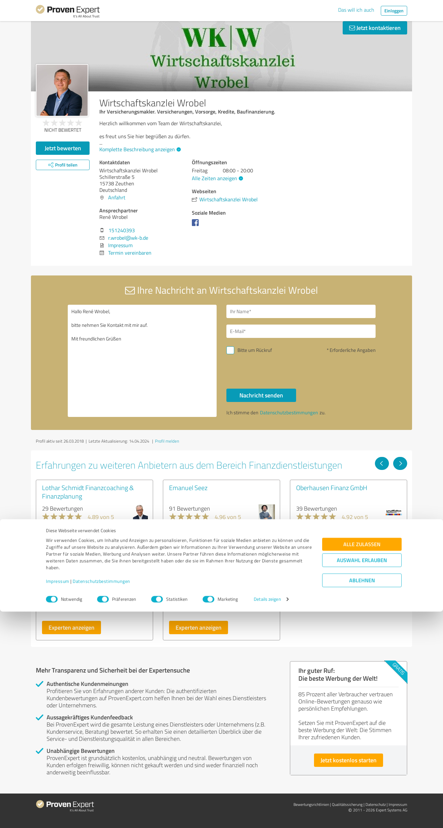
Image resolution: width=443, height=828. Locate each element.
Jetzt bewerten (63, 148)
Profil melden (167, 441)
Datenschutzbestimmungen (101, 798)
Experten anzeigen (71, 627)
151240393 (121, 230)
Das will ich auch (356, 9)
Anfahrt (116, 197)
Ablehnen (362, 797)
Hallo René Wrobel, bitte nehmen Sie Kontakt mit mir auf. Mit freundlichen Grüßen (142, 361)
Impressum (57, 798)
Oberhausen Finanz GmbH (331, 487)
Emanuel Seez (188, 487)
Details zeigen (267, 816)
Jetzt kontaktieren (375, 27)
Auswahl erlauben (362, 777)
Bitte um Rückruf (254, 350)
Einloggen (394, 10)
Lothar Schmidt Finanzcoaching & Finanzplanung (88, 492)
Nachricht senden (261, 395)
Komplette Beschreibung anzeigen (139, 149)
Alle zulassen (361, 761)
